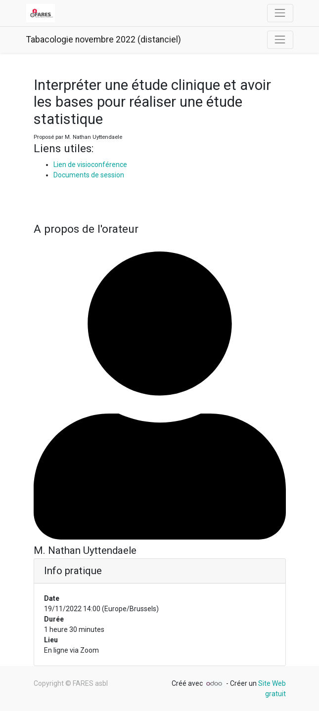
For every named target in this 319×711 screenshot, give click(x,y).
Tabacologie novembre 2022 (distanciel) (103, 39)
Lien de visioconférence (90, 164)
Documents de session (88, 175)
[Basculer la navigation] (280, 39)
